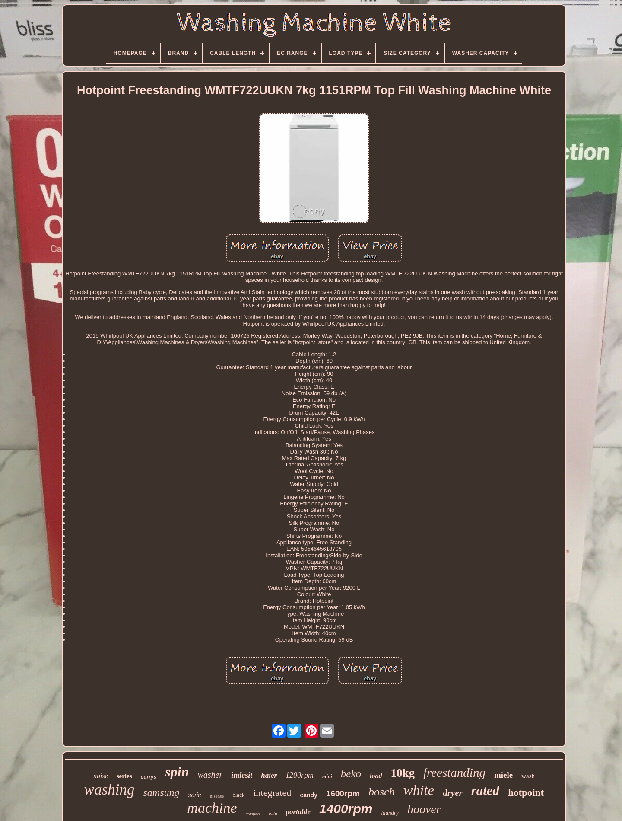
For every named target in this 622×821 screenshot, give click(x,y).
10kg (402, 773)
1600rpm (343, 793)
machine (212, 808)
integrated (272, 792)
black (238, 795)
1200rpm (300, 775)
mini (327, 776)
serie (194, 795)
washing (109, 789)
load (376, 775)
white (419, 790)
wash (528, 776)
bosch (381, 792)
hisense (217, 796)
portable (298, 812)
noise (100, 775)
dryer (453, 793)
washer (209, 774)
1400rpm (345, 809)
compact (253, 813)
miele (503, 774)
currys (149, 777)
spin (177, 771)
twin (273, 813)
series (124, 776)
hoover (424, 809)
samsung (161, 792)
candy (308, 795)
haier (269, 775)
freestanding (454, 772)
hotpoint (526, 792)
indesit (241, 775)
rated (485, 790)
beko (351, 773)
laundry (389, 812)
